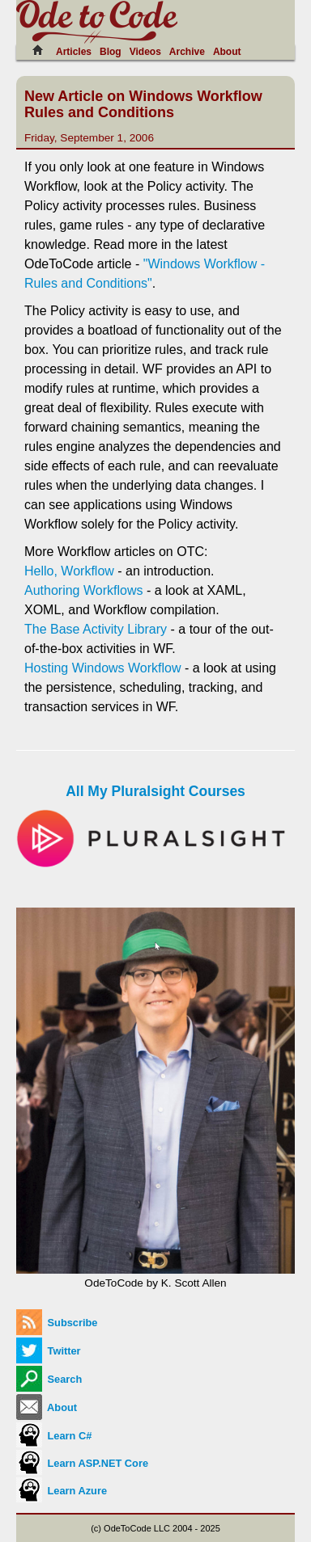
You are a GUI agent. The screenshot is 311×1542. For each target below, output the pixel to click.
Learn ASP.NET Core (82, 1463)
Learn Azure (61, 1491)
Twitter (48, 1351)
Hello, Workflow (69, 571)
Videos (145, 51)
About (227, 51)
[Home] (42, 50)
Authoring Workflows (83, 590)
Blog (110, 51)
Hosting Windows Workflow (102, 668)
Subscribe (56, 1323)
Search (49, 1379)
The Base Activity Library (95, 629)
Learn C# (54, 1436)
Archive (187, 51)
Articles (74, 51)
